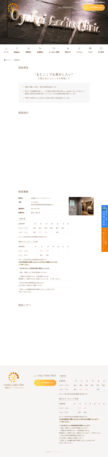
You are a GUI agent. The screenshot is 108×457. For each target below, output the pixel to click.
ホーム (7, 60)
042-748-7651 (69, 7)
